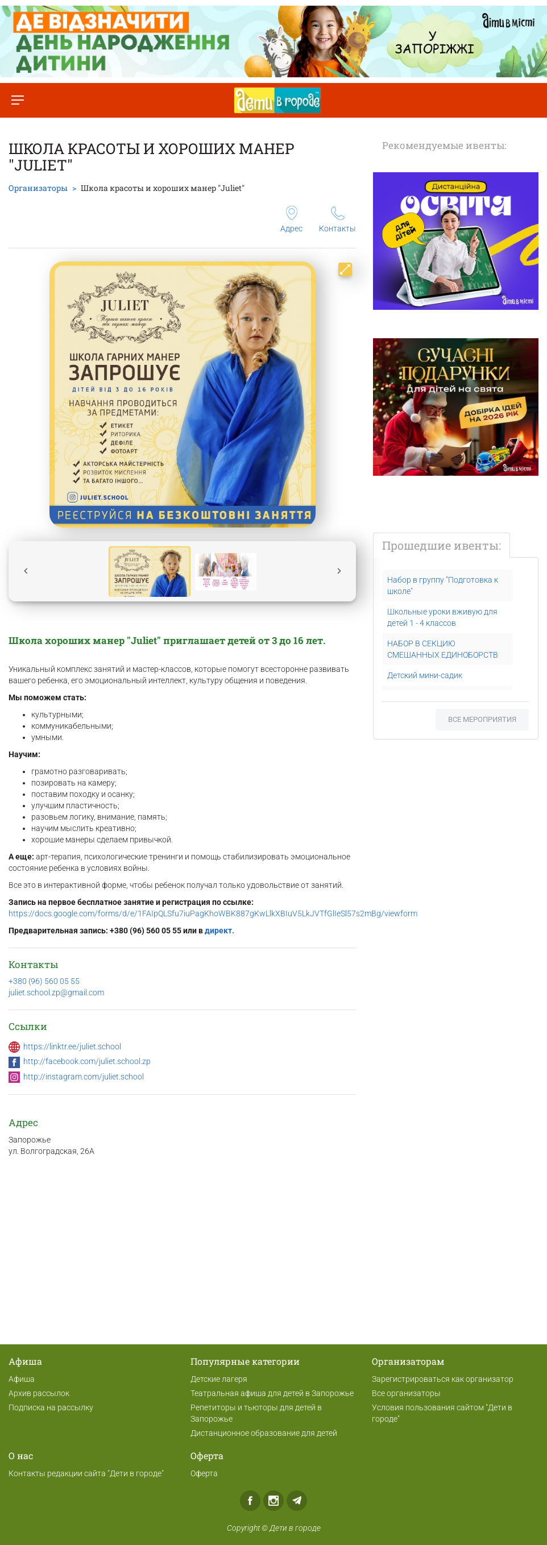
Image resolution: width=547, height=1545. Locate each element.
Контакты (337, 219)
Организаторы (38, 187)
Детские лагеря (218, 1379)
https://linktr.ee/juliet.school (72, 1046)
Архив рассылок (39, 1393)
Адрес (291, 219)
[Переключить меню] (17, 100)
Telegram (297, 1500)
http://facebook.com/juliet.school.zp (87, 1061)
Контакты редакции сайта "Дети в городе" (86, 1473)
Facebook (250, 1500)
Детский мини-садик (424, 675)
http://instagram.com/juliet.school (83, 1076)
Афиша (22, 1379)
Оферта (204, 1473)
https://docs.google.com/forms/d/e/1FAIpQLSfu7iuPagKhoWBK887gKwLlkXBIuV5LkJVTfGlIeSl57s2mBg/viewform (213, 913)
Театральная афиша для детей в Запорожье (272, 1393)
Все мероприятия (482, 719)
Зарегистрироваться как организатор (442, 1379)
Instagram (273, 1500)
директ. (219, 930)
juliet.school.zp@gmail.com (56, 992)
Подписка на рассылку (51, 1407)
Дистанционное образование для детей (263, 1433)
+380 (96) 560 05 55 (44, 981)
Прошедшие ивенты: (441, 545)
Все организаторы (406, 1393)
